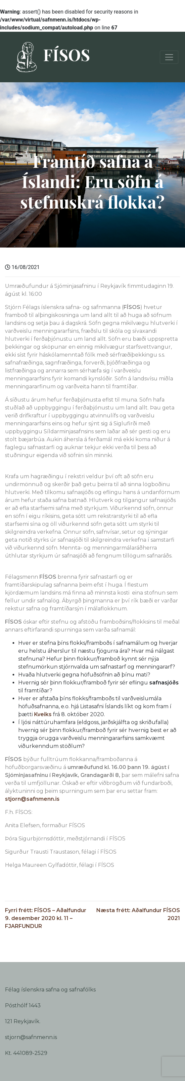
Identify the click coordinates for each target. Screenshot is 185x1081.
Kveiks (43, 714)
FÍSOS (50, 57)
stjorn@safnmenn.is (32, 799)
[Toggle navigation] (169, 57)
